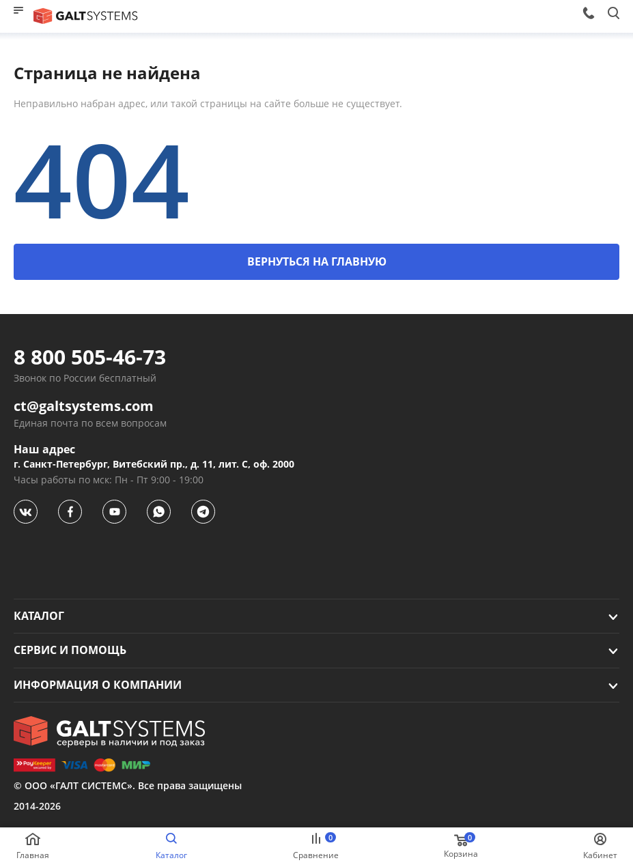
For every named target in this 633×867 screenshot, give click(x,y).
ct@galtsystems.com (84, 406)
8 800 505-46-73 (90, 357)
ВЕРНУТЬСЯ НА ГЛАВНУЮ (316, 261)
